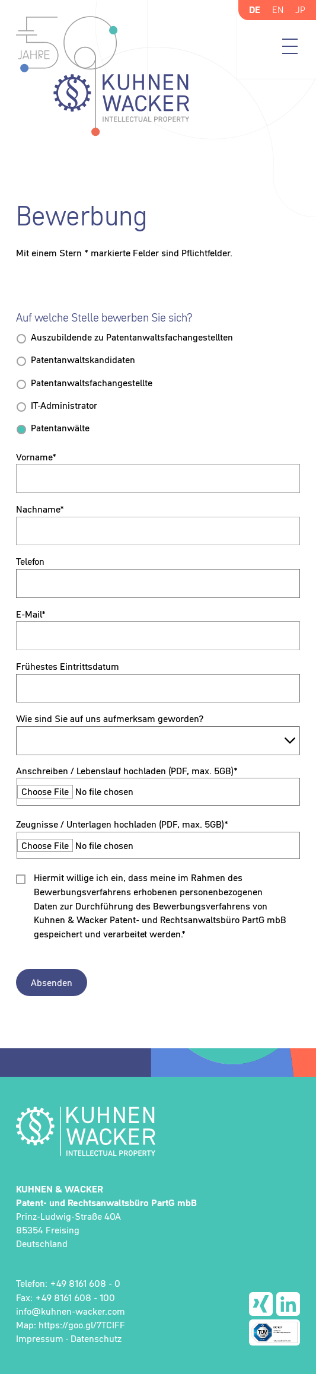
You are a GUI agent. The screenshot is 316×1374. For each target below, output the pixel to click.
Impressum (39, 1338)
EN (277, 9)
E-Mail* (31, 614)
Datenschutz (96, 1338)
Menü (290, 46)
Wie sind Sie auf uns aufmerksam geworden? (110, 718)
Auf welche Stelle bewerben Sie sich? (104, 318)
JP (300, 9)
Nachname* (40, 509)
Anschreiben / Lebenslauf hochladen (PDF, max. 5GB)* (127, 770)
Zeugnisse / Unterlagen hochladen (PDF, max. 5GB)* (122, 824)
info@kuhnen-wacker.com (70, 1311)
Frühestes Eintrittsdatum (67, 666)
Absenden (51, 982)
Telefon (30, 561)
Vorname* (36, 456)
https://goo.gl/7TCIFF (82, 1324)
